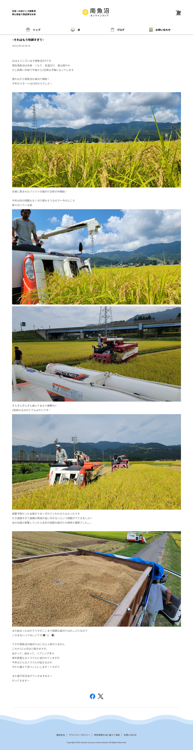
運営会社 (60, 734)
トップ (33, 30)
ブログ (118, 30)
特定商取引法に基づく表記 (107, 734)
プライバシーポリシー (79, 734)
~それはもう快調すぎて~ (28, 39)
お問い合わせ (160, 30)
